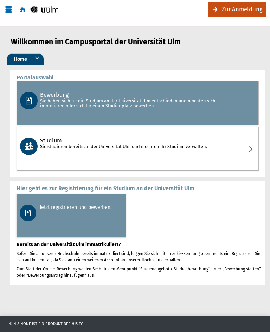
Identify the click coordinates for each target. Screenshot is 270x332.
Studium (137, 143)
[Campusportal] (44, 9)
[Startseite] (22, 9)
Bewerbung (137, 99)
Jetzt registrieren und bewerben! (75, 207)
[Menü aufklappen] (8, 10)
